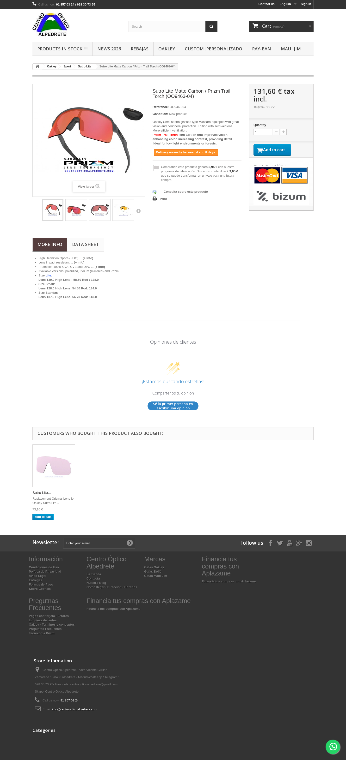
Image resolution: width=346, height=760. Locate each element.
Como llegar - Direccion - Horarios (111, 587)
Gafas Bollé (152, 571)
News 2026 (109, 49)
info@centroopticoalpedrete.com (74, 709)
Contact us (267, 4)
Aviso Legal (37, 576)
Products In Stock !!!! (62, 49)
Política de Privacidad (45, 571)
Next (138, 210)
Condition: (160, 114)
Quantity (259, 125)
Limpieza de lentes (43, 620)
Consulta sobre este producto (186, 191)
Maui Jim (291, 49)
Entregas (35, 580)
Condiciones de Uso (44, 567)
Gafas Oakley (154, 567)
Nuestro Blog (96, 583)
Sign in (306, 4)
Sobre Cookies (40, 589)
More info (49, 244)
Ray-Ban (261, 49)
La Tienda (93, 574)
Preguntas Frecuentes (45, 629)
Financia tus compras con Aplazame (229, 581)
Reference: (161, 107)
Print (163, 199)
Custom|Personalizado (213, 49)
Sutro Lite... (41, 493)
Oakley (166, 49)
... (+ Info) (86, 258)
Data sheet (85, 244)
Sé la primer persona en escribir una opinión (173, 405)
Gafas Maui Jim (155, 576)
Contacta (93, 578)
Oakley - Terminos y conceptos (52, 624)
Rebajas (139, 49)
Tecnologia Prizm (42, 633)
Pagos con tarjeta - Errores (49, 616)
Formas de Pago (41, 584)
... (77, 262)
